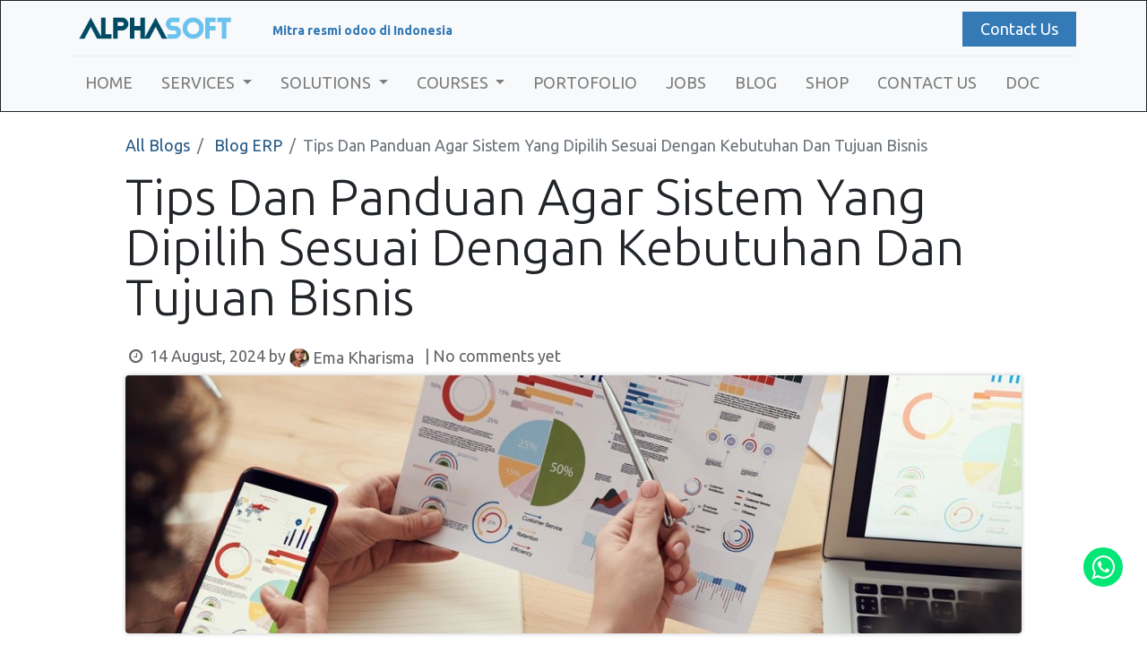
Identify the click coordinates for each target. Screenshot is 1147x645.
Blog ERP (248, 145)
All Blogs (157, 145)
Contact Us (1014, 29)
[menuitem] (114, 83)
